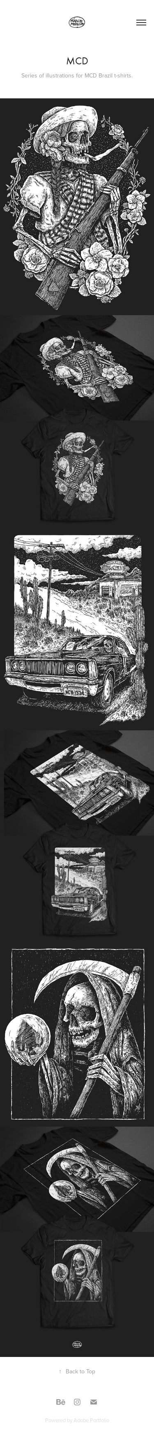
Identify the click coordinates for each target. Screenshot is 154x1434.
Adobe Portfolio (91, 1420)
